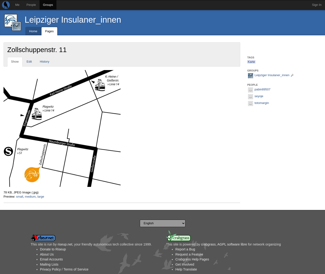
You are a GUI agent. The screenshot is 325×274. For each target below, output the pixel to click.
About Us (47, 254)
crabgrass (208, 244)
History (44, 61)
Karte (251, 62)
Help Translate (186, 269)
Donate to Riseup (53, 249)
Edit (29, 61)
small (19, 196)
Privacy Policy (50, 269)
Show (15, 61)
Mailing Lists (49, 264)
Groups (48, 5)
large (40, 196)
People (31, 5)
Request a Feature (189, 254)
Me (17, 5)
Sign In (316, 5)
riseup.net (65, 244)
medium (30, 196)
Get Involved (184, 264)
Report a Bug (185, 249)
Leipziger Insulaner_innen (73, 20)
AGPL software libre (232, 244)
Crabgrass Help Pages (192, 259)
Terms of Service (75, 269)
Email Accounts (51, 259)
